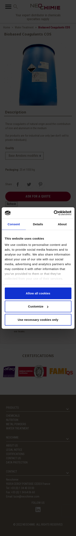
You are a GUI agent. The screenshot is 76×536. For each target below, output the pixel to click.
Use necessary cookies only (38, 319)
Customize (38, 306)
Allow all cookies (38, 293)
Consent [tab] (13, 224)
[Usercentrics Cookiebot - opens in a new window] (54, 213)
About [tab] (62, 224)
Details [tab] (38, 224)
